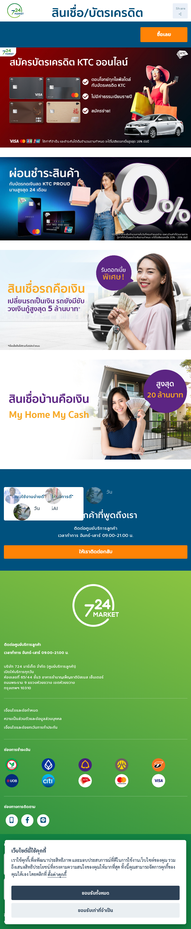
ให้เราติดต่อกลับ (95, 551)
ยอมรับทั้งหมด (95, 900)
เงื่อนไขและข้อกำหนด (21, 710)
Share (181, 11)
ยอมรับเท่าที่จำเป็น (95, 918)
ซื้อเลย (164, 34)
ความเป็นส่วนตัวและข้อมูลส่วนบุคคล (33, 718)
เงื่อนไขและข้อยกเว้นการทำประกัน (30, 727)
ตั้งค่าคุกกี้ (57, 882)
